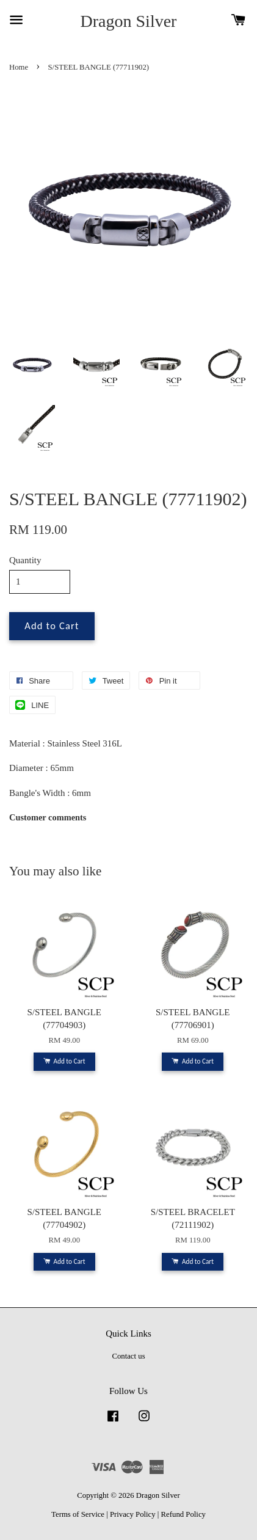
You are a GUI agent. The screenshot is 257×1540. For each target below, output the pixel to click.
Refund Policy (183, 1514)
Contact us (128, 1356)
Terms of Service (77, 1514)
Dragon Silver (129, 21)
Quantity (25, 560)
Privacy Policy (133, 1514)
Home (18, 67)
